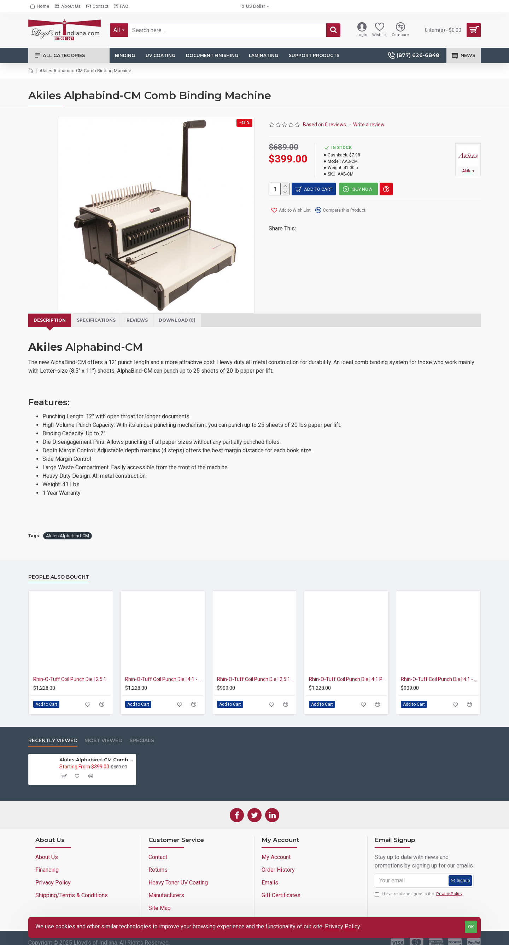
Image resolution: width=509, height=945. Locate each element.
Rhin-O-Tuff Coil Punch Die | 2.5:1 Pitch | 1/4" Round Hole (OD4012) (256, 671)
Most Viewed (103, 732)
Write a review (369, 124)
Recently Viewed (52, 732)
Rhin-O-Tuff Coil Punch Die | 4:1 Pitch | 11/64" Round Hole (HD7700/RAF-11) (348, 671)
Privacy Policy (342, 926)
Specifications (100, 320)
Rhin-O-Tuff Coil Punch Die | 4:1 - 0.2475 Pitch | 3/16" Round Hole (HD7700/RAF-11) (164, 671)
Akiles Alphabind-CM (67, 527)
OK (471, 926)
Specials (141, 732)
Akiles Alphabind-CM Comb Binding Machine (96, 751)
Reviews (144, 320)
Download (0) (187, 320)
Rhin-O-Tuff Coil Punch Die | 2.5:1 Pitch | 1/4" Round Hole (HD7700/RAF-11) (72, 671)
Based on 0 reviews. (325, 124)
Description (51, 320)
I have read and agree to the (419, 886)
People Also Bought (58, 569)
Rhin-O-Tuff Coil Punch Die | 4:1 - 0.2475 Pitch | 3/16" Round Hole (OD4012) (440, 671)
